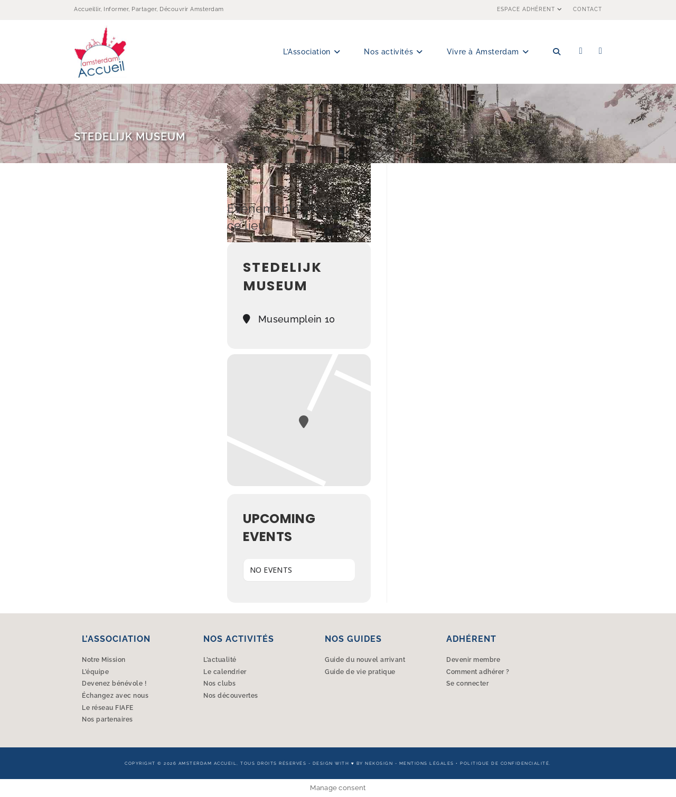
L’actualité (220, 659)
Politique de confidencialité (504, 763)
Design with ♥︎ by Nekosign (353, 763)
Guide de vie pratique (360, 672)
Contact (587, 9)
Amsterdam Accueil (208, 763)
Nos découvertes (230, 695)
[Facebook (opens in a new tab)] (581, 50)
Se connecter (467, 683)
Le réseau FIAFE (108, 707)
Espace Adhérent (531, 9)
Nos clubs (219, 683)
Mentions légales (426, 763)
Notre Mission (104, 659)
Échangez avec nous (115, 695)
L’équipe (95, 672)
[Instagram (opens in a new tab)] (600, 50)
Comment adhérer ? (478, 672)
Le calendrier (225, 672)
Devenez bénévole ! (114, 683)
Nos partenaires (107, 719)
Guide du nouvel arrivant (365, 659)
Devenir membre (473, 659)
